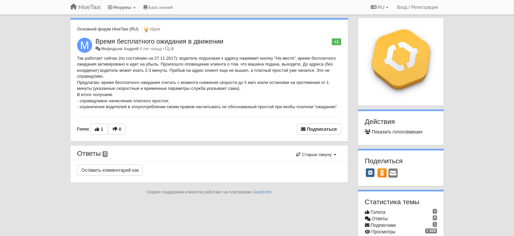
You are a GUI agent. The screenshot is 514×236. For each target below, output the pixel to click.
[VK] (370, 173)
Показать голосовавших (394, 131)
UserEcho (262, 191)
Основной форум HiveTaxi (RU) (107, 29)
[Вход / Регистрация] (417, 7)
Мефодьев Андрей (120, 49)
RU (379, 7)
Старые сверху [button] (316, 154)
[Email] (393, 173)
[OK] (382, 173)
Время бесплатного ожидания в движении (159, 41)
